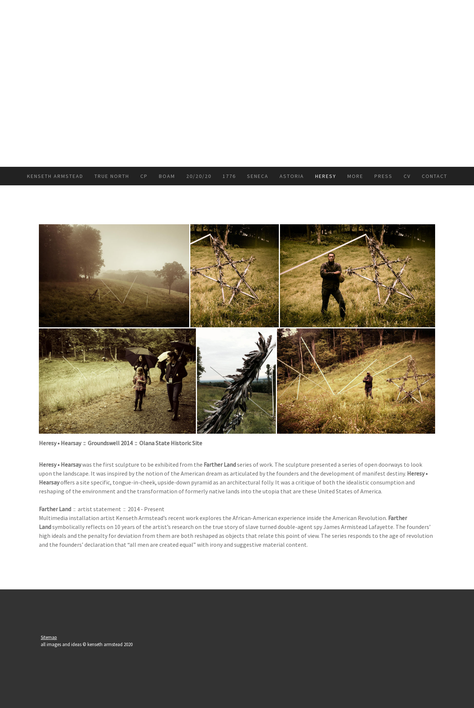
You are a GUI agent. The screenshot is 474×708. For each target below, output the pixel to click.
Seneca (257, 176)
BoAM (167, 176)
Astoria (292, 176)
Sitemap (49, 637)
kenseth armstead (55, 176)
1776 (229, 176)
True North (111, 176)
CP (144, 176)
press (383, 176)
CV (407, 176)
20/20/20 (198, 176)
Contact (434, 176)
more (355, 176)
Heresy (325, 176)
